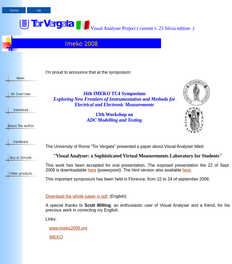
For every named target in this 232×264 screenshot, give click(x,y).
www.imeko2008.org (68, 228)
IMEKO (56, 237)
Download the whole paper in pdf (77, 196)
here (92, 170)
